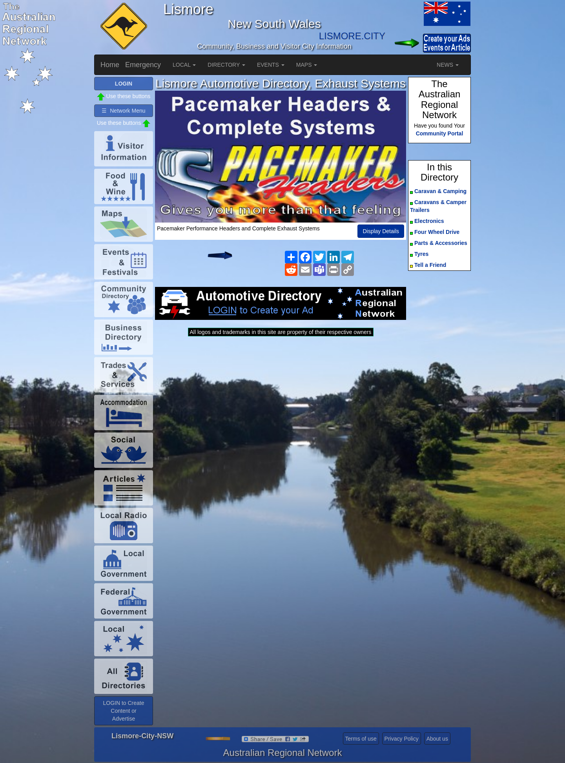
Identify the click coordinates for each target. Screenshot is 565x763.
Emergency (143, 65)
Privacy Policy (402, 739)
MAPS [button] (306, 65)
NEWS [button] (448, 65)
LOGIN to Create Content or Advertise (123, 711)
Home (109, 65)
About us (437, 739)
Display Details (381, 231)
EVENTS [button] (270, 65)
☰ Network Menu (123, 111)
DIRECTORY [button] (226, 65)
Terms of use (361, 739)
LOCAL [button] (184, 65)
